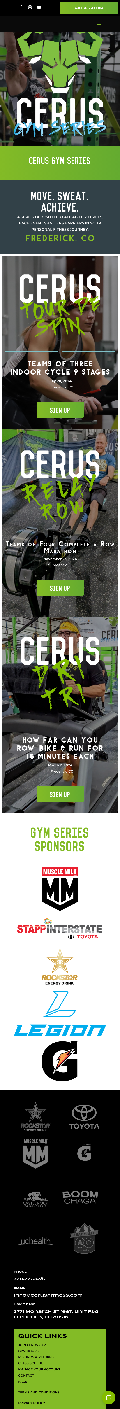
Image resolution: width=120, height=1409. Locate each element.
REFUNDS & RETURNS (36, 1357)
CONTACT (26, 1376)
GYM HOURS (28, 1351)
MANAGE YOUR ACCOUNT (39, 1369)
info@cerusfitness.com (48, 1296)
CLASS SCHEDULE (32, 1363)
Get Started (89, 8)
